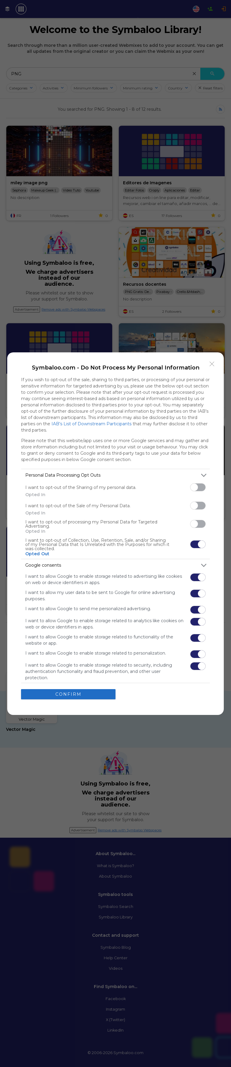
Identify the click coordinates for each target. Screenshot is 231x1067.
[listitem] (115, 475)
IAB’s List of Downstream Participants (91, 423)
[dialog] (115, 533)
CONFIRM (68, 694)
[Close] (212, 363)
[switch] (198, 487)
